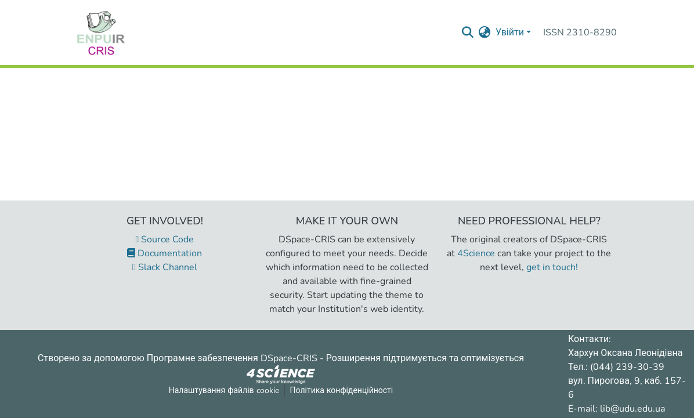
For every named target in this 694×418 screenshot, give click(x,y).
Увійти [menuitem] (510, 32)
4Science (476, 253)
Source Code (165, 239)
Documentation (164, 253)
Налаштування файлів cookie (224, 390)
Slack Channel (164, 267)
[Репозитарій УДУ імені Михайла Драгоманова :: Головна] (101, 32)
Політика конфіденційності (341, 390)
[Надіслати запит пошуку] (468, 32)
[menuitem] (485, 32)
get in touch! (552, 267)
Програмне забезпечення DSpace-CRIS (232, 358)
